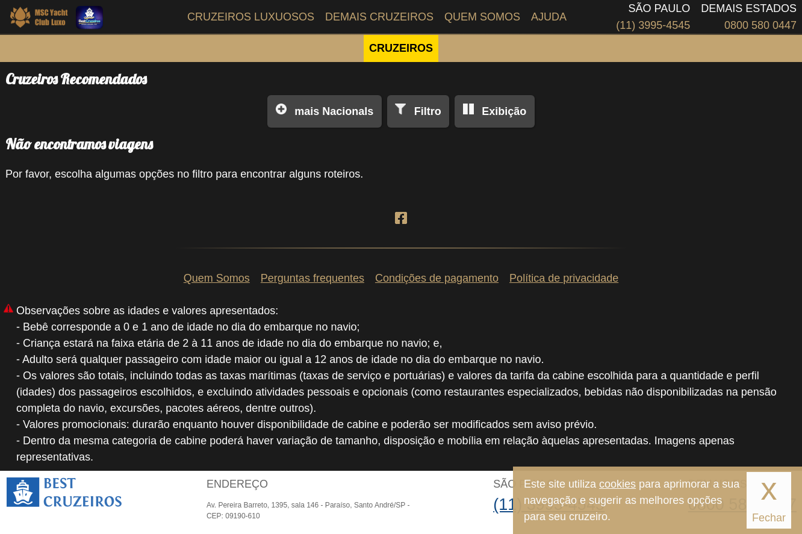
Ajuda (549, 17)
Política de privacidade (563, 278)
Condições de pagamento (437, 278)
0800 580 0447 (760, 25)
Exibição (504, 111)
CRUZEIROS (401, 48)
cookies (617, 484)
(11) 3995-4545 (653, 25)
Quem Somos (482, 17)
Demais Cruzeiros (379, 17)
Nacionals (333, 111)
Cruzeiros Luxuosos (250, 17)
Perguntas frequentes (312, 278)
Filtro (427, 111)
